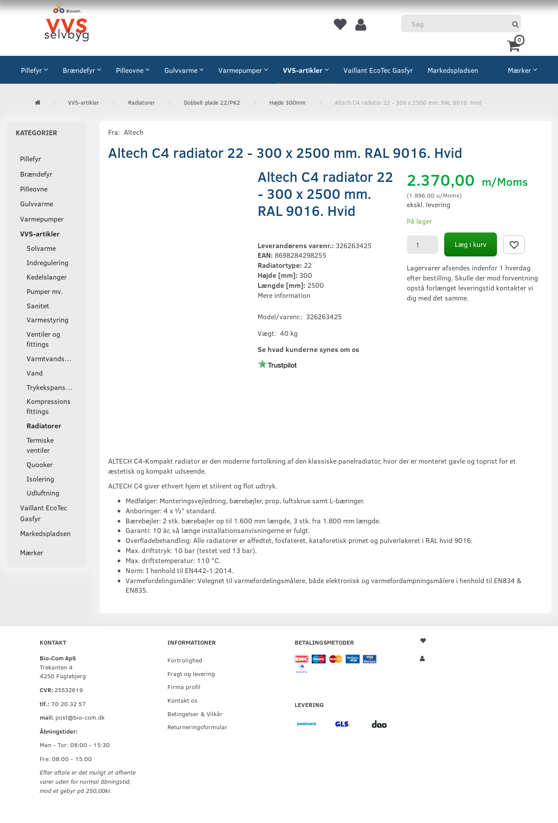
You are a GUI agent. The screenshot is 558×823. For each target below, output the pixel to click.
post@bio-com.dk (80, 717)
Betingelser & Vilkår (195, 713)
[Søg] (515, 24)
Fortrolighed (184, 660)
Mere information (284, 295)
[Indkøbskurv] (515, 45)
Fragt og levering (191, 673)
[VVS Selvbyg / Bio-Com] (66, 23)
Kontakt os (182, 700)
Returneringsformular (197, 726)
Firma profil (184, 686)
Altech (133, 132)
